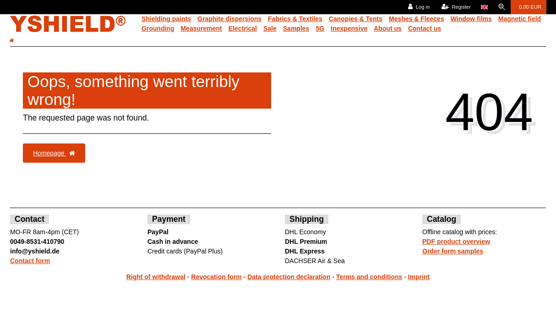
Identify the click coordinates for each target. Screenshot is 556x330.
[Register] (455, 7)
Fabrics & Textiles (295, 18)
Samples (296, 28)
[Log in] (418, 7)
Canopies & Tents (355, 18)
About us (388, 28)
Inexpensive (349, 28)
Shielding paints (166, 18)
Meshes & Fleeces (416, 18)
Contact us (424, 28)
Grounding (158, 28)
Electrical (243, 28)
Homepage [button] (54, 153)
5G (320, 28)
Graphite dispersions (229, 18)
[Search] (501, 7)
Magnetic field (519, 18)
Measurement (201, 28)
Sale (270, 28)
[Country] (483, 7)
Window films (471, 18)
